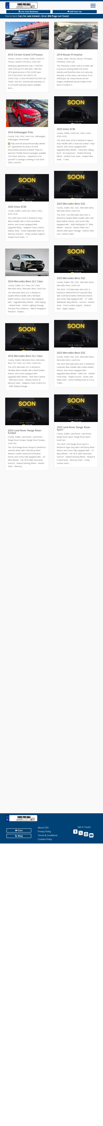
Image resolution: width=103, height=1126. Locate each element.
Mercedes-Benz (14, 288)
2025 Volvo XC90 (66, 129)
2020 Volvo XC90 (17, 206)
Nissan (73, 58)
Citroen (11, 58)
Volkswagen (40, 136)
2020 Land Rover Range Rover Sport (73, 428)
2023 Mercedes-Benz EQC (71, 203)
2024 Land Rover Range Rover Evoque (24, 431)
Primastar (88, 58)
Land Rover (26, 437)
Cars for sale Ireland (28, 16)
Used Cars (36, 61)
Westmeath (24, 139)
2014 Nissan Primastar (70, 54)
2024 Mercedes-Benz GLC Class (25, 281)
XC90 (10, 214)
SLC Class (17, 363)
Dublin (32, 58)
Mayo (66, 58)
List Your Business (29, 11)
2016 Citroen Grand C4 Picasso (25, 54)
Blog (20, 836)
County (25, 58)
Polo (17, 136)
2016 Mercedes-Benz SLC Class (25, 356)
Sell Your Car (76, 11)
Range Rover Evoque (17, 440)
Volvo (33, 211)
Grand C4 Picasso (23, 61)
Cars (20, 830)
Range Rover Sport (65, 437)
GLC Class (26, 285)
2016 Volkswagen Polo (20, 132)
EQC (72, 207)
